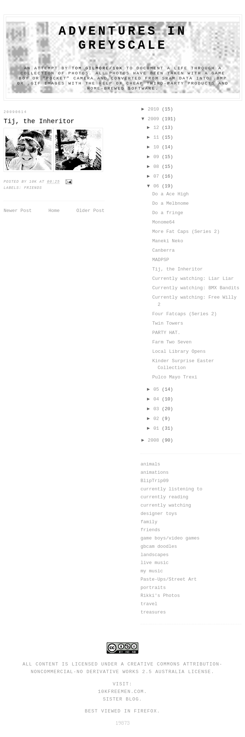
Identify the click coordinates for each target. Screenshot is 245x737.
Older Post (90, 210)
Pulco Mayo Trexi (174, 377)
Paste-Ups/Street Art (169, 579)
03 (157, 409)
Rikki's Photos (160, 595)
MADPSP (160, 260)
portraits (153, 587)
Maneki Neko (167, 241)
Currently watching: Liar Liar (192, 278)
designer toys (159, 513)
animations (155, 472)
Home (53, 210)
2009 (155, 119)
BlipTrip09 (155, 481)
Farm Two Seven (171, 342)
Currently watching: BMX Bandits (195, 288)
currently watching (166, 505)
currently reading (164, 497)
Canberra (163, 250)
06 (157, 186)
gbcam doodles (159, 546)
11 (157, 137)
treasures (153, 612)
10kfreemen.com (121, 691)
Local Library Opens (178, 351)
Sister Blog (121, 699)
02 (157, 418)
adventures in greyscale (123, 38)
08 (157, 166)
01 (157, 428)
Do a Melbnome (170, 203)
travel (149, 604)
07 (157, 176)
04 (157, 399)
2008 (155, 440)
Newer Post (18, 210)
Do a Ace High (170, 194)
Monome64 (163, 222)
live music (155, 562)
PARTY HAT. (166, 332)
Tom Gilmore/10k (97, 68)
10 (157, 147)
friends (33, 188)
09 (157, 157)
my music (152, 571)
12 (157, 127)
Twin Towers (167, 323)
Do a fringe (167, 213)
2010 (155, 109)
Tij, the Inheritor (177, 269)
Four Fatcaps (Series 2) (184, 314)
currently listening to (171, 489)
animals (150, 464)
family (149, 522)
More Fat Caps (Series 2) (185, 231)
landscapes (155, 555)
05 (157, 389)
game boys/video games (170, 538)
